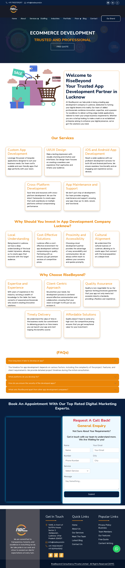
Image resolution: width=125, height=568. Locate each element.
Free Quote (62, 46)
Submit (91, 494)
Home (14, 18)
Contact (93, 18)
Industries (55, 18)
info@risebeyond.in (34, 3)
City (95, 456)
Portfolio (67, 18)
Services (33, 18)
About (23, 18)
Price (77, 18)
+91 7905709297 (15, 3)
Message (68, 476)
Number (67, 456)
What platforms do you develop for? (23, 376)
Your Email (97, 445)
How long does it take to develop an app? (26, 360)
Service (67, 466)
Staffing (44, 18)
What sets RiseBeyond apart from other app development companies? (38, 389)
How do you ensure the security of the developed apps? (32, 383)
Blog (84, 18)
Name (66, 445)
